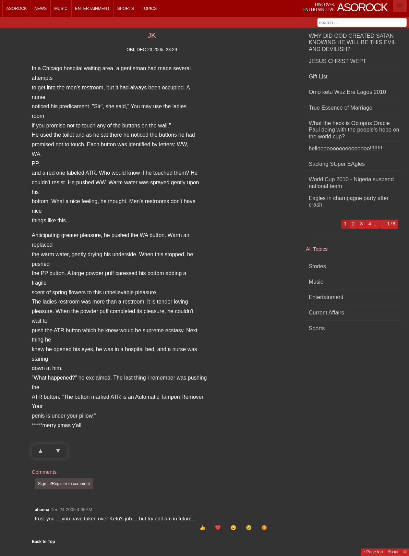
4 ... (372, 223)
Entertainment (92, 8)
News (40, 8)
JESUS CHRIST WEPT (337, 61)
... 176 (388, 223)
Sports (125, 8)
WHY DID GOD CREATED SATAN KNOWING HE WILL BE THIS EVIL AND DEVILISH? (352, 42)
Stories (317, 266)
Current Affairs (326, 312)
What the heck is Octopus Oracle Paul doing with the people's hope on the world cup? (354, 129)
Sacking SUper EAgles (337, 164)
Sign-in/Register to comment (64, 483)
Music (61, 8)
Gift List (318, 76)
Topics (149, 8)
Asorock (16, 8)
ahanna (42, 509)
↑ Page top (373, 551)
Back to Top (43, 541)
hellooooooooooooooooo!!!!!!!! (345, 148)
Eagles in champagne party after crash (348, 201)
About (393, 551)
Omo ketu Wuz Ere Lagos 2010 (347, 92)
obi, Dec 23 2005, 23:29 (152, 49)
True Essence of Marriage (340, 107)
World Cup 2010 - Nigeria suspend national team (351, 182)
